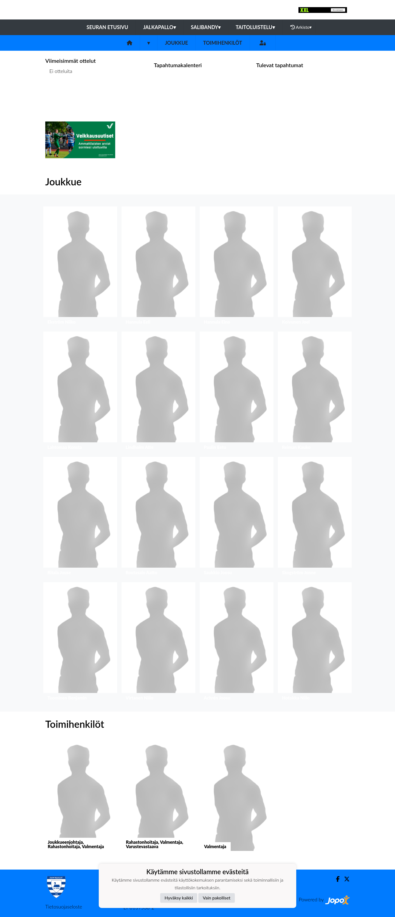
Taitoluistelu (255, 27)
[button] (80, 267)
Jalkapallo (159, 27)
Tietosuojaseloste (63, 907)
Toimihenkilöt (222, 43)
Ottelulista (59, 92)
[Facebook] (336, 879)
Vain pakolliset (216, 897)
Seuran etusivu (107, 27)
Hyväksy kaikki (179, 897)
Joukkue (176, 43)
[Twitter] (345, 879)
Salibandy (206, 27)
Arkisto (301, 27)
